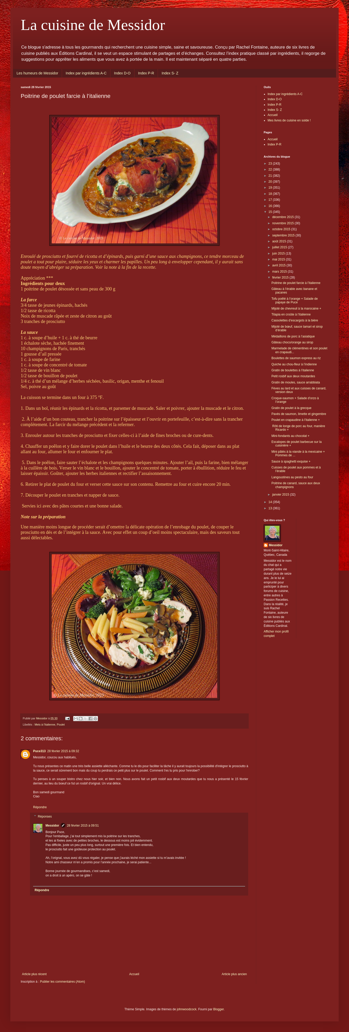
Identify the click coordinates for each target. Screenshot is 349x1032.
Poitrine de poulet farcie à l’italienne (295, 283)
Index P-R (146, 73)
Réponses (45, 816)
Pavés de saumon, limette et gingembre (298, 414)
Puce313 (39, 751)
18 (271, 194)
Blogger (218, 1009)
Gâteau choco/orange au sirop (292, 342)
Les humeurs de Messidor (37, 73)
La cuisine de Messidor (93, 24)
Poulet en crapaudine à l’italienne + (295, 420)
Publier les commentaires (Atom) (62, 981)
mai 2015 (279, 259)
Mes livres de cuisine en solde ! (289, 120)
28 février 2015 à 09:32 (63, 751)
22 (271, 169)
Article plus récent (34, 974)
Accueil (134, 974)
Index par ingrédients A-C (86, 73)
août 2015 (279, 241)
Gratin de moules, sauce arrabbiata (295, 382)
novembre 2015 (283, 223)
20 (271, 181)
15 (271, 212)
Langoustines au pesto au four (292, 477)
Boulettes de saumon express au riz (296, 358)
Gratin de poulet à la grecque (291, 408)
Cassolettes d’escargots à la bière (294, 320)
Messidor (52, 825)
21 (271, 176)
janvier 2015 (281, 494)
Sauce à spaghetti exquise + (290, 461)
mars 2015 (280, 271)
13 (271, 508)
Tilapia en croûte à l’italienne (291, 314)
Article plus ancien (234, 974)
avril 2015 (279, 265)
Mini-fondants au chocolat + (290, 436)
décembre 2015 (283, 217)
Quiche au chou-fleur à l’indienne (294, 364)
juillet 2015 (280, 247)
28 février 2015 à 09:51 (83, 825)
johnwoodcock (186, 1009)
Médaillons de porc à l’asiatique (293, 336)
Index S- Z (170, 73)
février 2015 (281, 277)
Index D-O (122, 73)
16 (271, 206)
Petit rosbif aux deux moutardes (293, 376)
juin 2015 (279, 253)
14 (271, 502)
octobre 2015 (281, 229)
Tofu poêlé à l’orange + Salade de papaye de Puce (294, 300)
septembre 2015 (283, 235)
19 (271, 187)
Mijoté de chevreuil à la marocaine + (296, 308)
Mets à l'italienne (45, 724)
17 (271, 200)
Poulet (61, 724)
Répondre (40, 807)
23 (271, 163)
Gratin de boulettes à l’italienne (292, 370)
